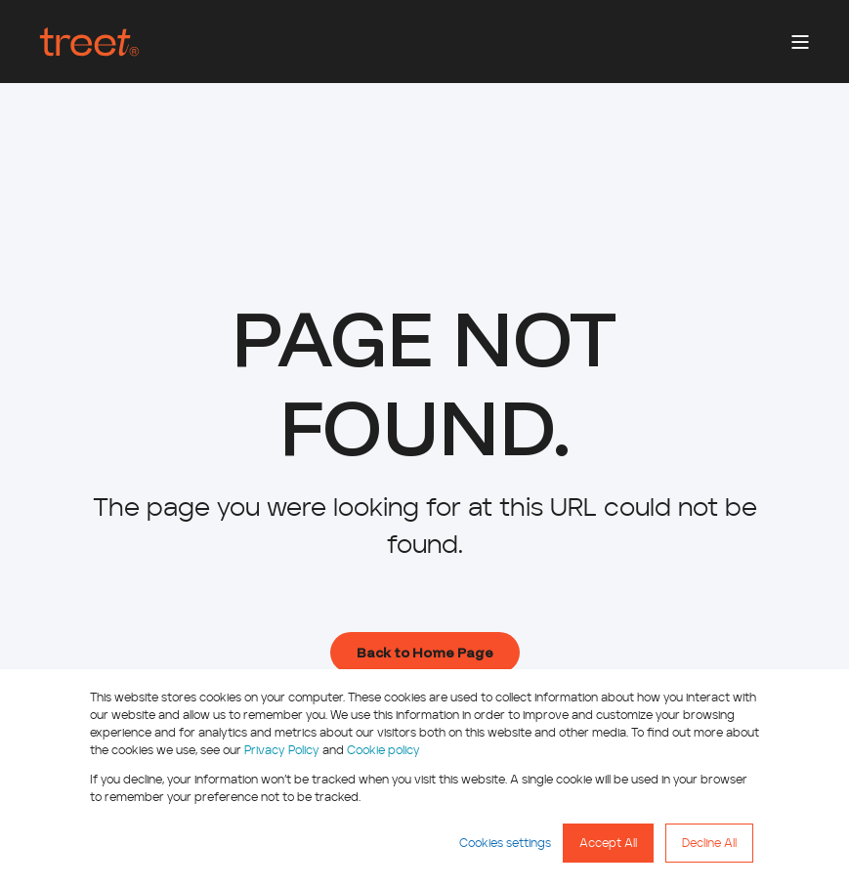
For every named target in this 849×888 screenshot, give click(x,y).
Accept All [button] (608, 843)
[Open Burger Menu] (800, 42)
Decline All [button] (709, 843)
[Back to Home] (89, 42)
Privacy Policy (281, 750)
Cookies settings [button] (505, 843)
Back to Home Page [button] (425, 652)
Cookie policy (383, 750)
